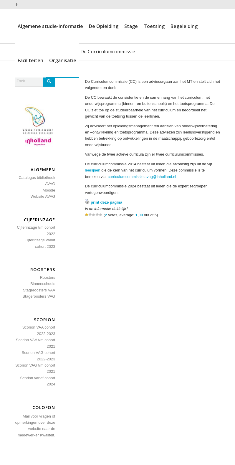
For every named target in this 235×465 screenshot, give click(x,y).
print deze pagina (106, 202)
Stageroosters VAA (39, 290)
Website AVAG (43, 196)
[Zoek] (35, 81)
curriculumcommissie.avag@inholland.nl (142, 176)
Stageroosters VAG (38, 296)
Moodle (49, 190)
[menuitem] (50, 26)
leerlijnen (92, 170)
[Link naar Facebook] (16, 4)
